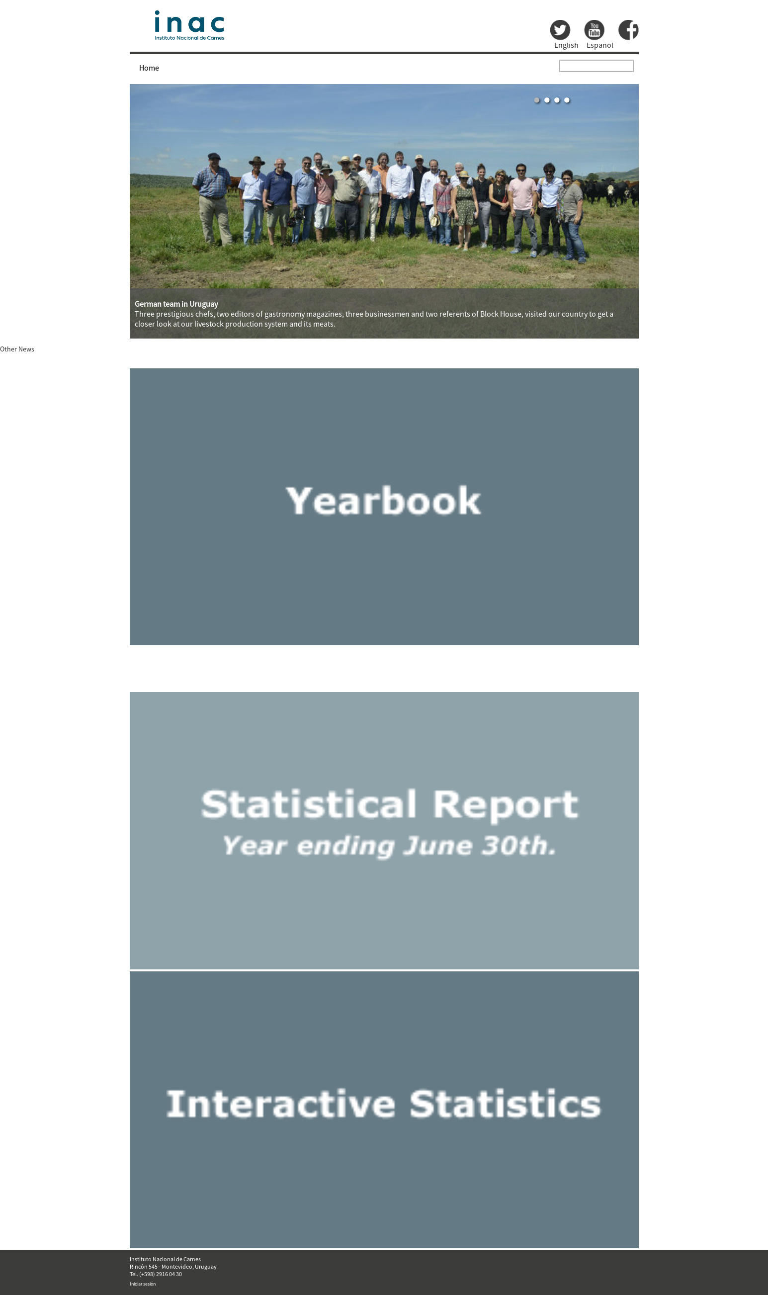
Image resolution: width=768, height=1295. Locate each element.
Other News (17, 349)
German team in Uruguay (176, 304)
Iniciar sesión (143, 1284)
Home (149, 68)
